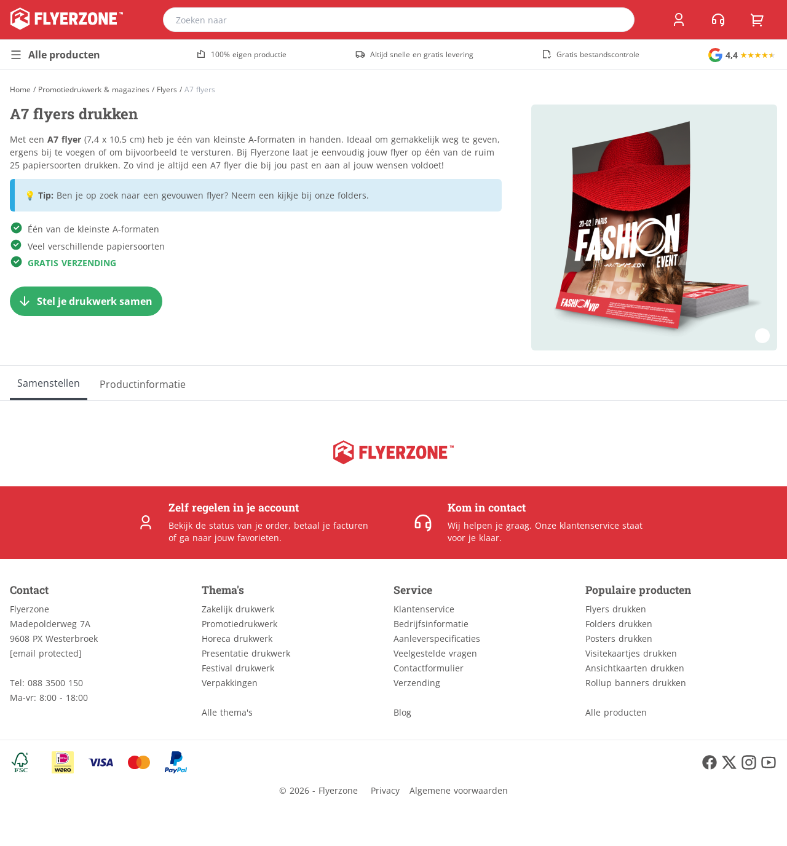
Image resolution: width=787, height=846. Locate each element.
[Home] (20, 89)
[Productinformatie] (142, 383)
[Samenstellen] (48, 383)
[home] (67, 19)
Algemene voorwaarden (458, 790)
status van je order (248, 525)
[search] (617, 20)
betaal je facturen (331, 525)
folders (352, 195)
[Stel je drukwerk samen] (86, 301)
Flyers (167, 90)
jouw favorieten (247, 538)
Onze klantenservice (577, 525)
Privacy (385, 790)
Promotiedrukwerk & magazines (93, 90)
